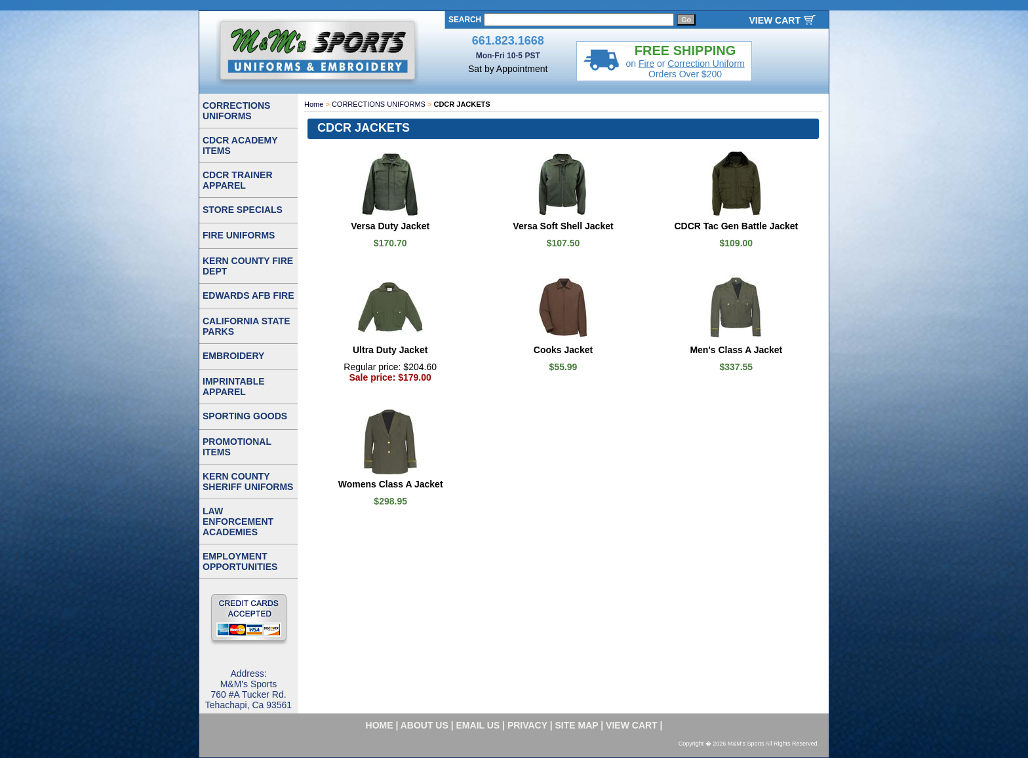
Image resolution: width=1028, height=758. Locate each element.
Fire (646, 63)
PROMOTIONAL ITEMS (237, 446)
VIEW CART (775, 20)
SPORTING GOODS (245, 416)
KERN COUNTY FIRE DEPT (248, 266)
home (379, 725)
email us (478, 725)
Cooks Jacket (563, 350)
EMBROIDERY (233, 356)
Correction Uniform (705, 63)
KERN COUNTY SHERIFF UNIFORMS (248, 481)
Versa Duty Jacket (390, 226)
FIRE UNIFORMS (239, 235)
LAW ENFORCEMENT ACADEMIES (238, 521)
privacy (527, 725)
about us (424, 725)
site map (577, 725)
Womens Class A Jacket (390, 484)
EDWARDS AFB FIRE (248, 295)
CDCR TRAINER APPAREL (238, 180)
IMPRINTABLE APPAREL (234, 386)
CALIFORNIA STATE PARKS (246, 326)
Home (313, 104)
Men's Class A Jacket (736, 350)
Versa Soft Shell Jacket (563, 226)
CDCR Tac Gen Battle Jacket (736, 226)
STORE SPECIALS (243, 209)
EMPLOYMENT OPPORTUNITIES (240, 561)
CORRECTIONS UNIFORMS (378, 104)
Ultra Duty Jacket (390, 350)
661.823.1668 (508, 40)
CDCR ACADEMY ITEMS (240, 145)
